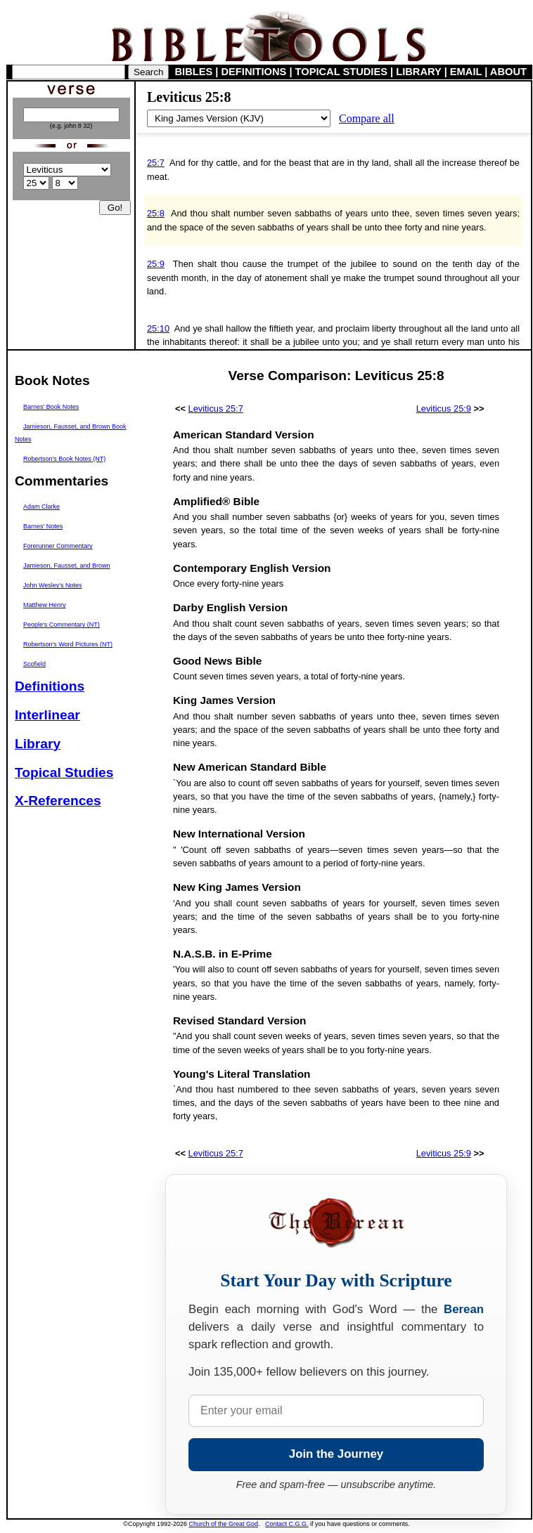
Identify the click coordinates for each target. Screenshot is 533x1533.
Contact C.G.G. (287, 1523)
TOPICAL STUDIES (341, 71)
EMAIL (466, 71)
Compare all (366, 118)
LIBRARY (418, 71)
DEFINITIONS (254, 71)
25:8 (156, 213)
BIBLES (194, 71)
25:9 (156, 264)
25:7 (156, 162)
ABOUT (508, 71)
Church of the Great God (224, 1523)
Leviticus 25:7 (215, 408)
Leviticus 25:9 (443, 408)
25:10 (158, 328)
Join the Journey (336, 1454)
